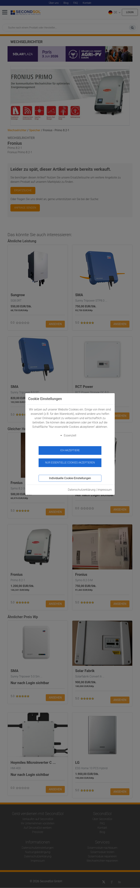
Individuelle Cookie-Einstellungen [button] (70, 478)
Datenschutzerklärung (81, 489)
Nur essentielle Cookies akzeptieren (70, 462)
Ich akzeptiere (70, 450)
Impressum (104, 489)
